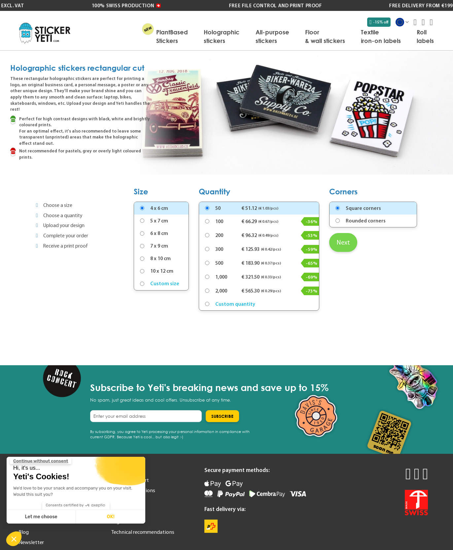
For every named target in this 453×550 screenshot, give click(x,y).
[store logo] (44, 33)
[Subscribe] (222, 416)
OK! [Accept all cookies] (110, 517)
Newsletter (31, 542)
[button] (14, 539)
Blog (23, 532)
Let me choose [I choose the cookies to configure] (41, 517)
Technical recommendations (142, 532)
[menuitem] (172, 36)
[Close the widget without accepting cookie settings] (40, 461)
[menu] (255, 36)
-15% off (378, 22)
